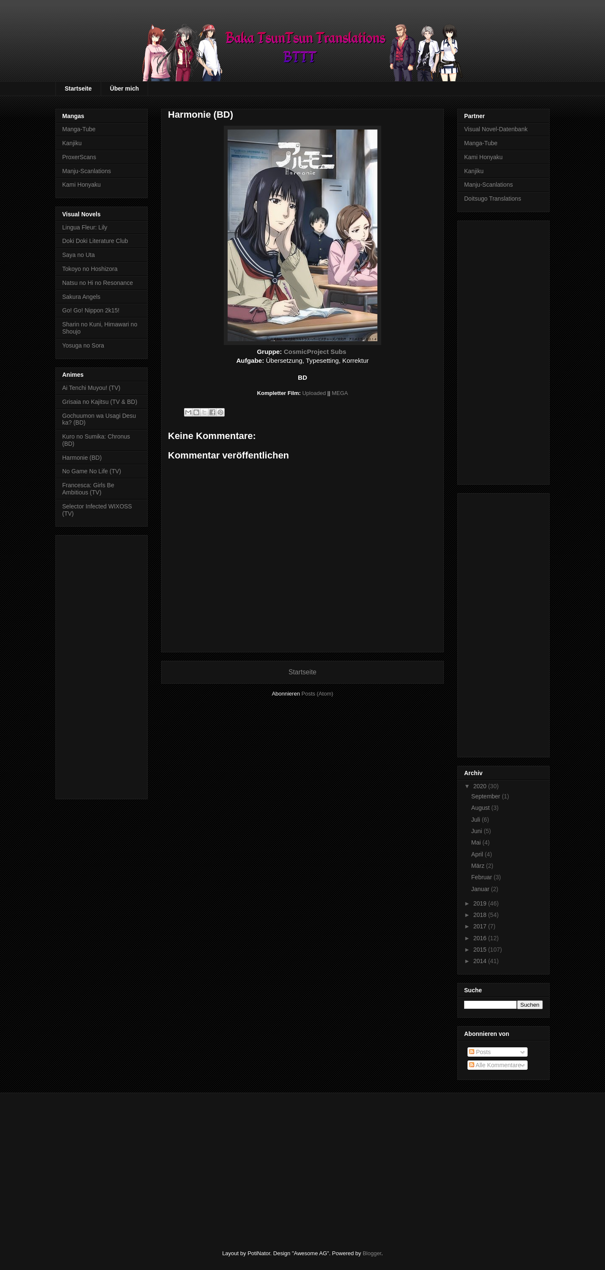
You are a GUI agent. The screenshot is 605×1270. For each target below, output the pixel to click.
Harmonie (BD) (82, 457)
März (478, 865)
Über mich (124, 88)
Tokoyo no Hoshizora (90, 268)
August (481, 807)
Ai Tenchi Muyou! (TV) (91, 387)
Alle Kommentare (495, 1065)
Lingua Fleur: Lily (84, 227)
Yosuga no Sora (83, 345)
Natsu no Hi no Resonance (97, 282)
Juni (477, 831)
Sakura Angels (81, 296)
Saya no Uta (78, 254)
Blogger (372, 1253)
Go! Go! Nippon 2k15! (90, 310)
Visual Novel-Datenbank (496, 129)
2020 (480, 786)
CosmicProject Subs (315, 351)
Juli (476, 819)
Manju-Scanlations (86, 171)
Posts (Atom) (317, 693)
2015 (480, 949)
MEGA (340, 393)
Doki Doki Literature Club (95, 240)
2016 (480, 938)
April (478, 854)
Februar (482, 877)
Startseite (78, 88)
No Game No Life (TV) (91, 471)
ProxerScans (79, 157)
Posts (480, 1052)
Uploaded (314, 393)
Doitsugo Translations (492, 198)
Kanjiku (72, 143)
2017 (480, 926)
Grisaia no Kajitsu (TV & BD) (99, 401)
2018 (480, 914)
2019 (480, 903)
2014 (480, 961)
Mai (476, 842)
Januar (481, 889)
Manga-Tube (79, 129)
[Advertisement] (101, 665)
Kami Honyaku (81, 184)
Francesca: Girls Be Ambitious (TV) (88, 489)
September (486, 796)
